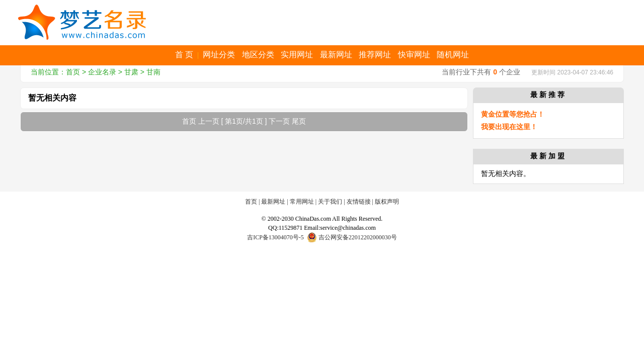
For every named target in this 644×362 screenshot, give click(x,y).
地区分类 (258, 54)
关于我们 (330, 201)
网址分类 (219, 54)
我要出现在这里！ (509, 127)
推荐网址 (375, 54)
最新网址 (336, 54)
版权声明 (387, 201)
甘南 (153, 72)
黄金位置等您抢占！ (512, 114)
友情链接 (359, 201)
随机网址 (453, 54)
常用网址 (302, 201)
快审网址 (414, 54)
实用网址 (297, 54)
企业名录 (102, 72)
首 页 (184, 54)
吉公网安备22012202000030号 (352, 237)
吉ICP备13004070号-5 (275, 237)
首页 (73, 72)
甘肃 (131, 72)
